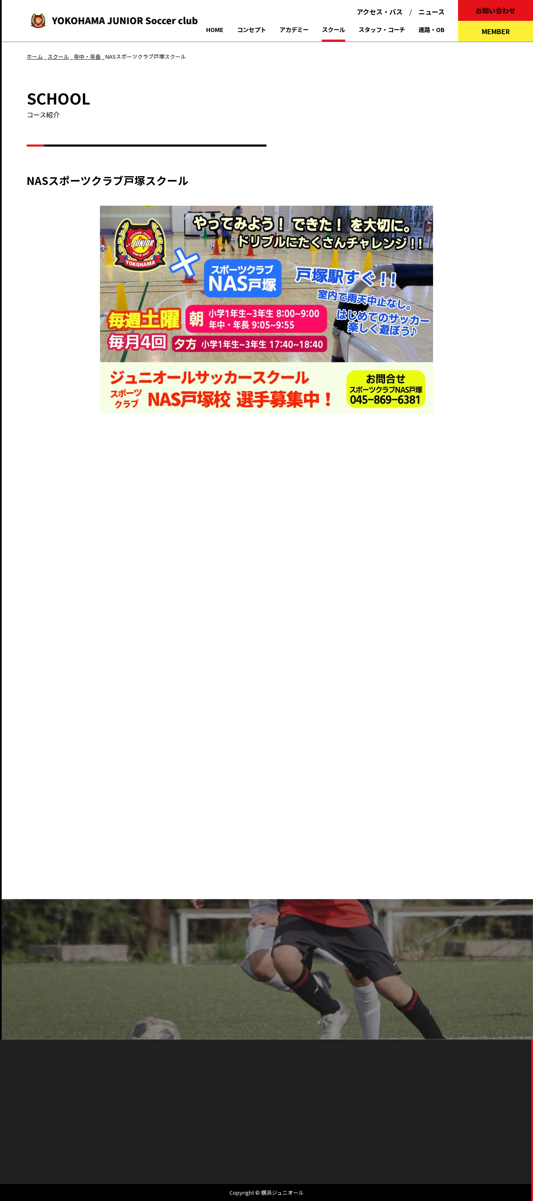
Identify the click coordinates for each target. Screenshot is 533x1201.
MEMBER (496, 31)
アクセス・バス (379, 12)
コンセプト (251, 29)
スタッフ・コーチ (382, 29)
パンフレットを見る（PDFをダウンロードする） (266, 961)
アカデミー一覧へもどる (56, 871)
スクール (333, 29)
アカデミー (294, 29)
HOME (215, 29)
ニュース (431, 12)
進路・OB (431, 29)
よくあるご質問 (205, 1000)
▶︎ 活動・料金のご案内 (70, 597)
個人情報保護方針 (287, 1129)
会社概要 (235, 1129)
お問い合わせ (496, 10)
